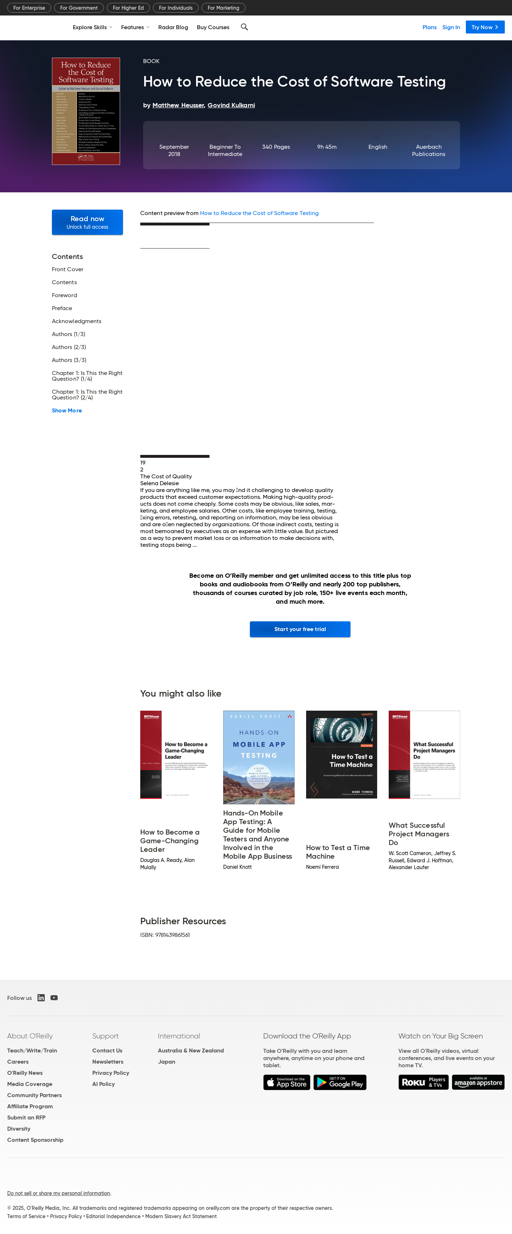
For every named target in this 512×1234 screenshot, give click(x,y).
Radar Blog (173, 27)
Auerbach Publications (428, 150)
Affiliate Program (30, 1106)
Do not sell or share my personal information (58, 1193)
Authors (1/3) (68, 334)
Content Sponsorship (35, 1140)
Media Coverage (29, 1084)
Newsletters (107, 1061)
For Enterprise (29, 8)
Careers (17, 1061)
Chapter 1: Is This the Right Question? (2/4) (87, 395)
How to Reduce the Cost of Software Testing (259, 213)
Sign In (451, 27)
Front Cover (67, 269)
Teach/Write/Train (32, 1050)
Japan (166, 1061)
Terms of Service (26, 1216)
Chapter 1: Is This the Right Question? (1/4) (87, 376)
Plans (430, 27)
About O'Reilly (30, 1036)
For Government (79, 8)
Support (105, 1036)
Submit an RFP (26, 1117)
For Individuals (176, 8)
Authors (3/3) (69, 360)
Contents (64, 282)
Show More (67, 410)
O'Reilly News (25, 1073)
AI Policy (103, 1084)
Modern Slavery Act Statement (181, 1216)
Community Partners (34, 1095)
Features (135, 27)
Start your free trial (300, 629)
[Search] (244, 27)
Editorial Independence (113, 1216)
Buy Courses (213, 27)
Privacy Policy (110, 1073)
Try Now (485, 27)
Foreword (64, 295)
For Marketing (223, 8)
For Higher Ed (128, 8)
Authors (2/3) (69, 347)
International (179, 1036)
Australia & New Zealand (191, 1050)
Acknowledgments (76, 321)
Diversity (18, 1128)
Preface (62, 308)
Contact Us (107, 1050)
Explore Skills (92, 27)
